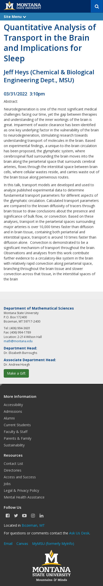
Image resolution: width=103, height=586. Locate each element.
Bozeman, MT (33, 525)
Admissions (13, 411)
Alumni (9, 418)
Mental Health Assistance (24, 497)
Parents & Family (17, 438)
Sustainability (14, 445)
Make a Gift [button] (16, 373)
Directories (12, 470)
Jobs (7, 483)
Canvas (22, 543)
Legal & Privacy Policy (21, 490)
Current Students (17, 424)
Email (8, 543)
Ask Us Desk (79, 533)
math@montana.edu (18, 341)
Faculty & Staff (15, 431)
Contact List (13, 463)
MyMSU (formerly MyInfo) (53, 543)
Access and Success (20, 477)
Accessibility (13, 404)
